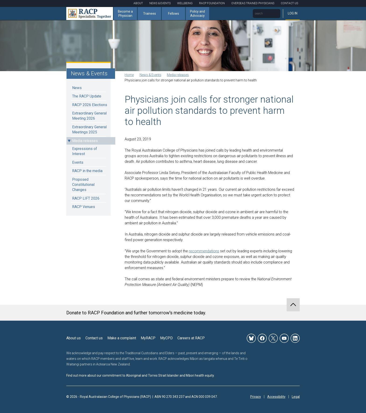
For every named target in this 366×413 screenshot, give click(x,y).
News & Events (160, 3)
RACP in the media (87, 171)
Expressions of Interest (84, 151)
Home (129, 75)
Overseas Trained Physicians (252, 3)
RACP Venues (83, 207)
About (138, 3)
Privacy (255, 397)
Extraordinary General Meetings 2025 (89, 129)
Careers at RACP (191, 338)
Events (77, 162)
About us (73, 338)
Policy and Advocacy (197, 13)
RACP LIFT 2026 (85, 198)
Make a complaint (121, 338)
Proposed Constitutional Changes (83, 184)
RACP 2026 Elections (89, 105)
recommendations (204, 251)
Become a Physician (125, 13)
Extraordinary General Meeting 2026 (89, 116)
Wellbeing (185, 3)
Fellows (173, 13)
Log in (292, 13)
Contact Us (289, 3)
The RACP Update (86, 96)
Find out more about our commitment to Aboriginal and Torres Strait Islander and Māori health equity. (140, 375)
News (77, 88)
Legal (296, 397)
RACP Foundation (212, 3)
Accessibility (276, 397)
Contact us (94, 338)
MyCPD (166, 338)
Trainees (149, 13)
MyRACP (148, 338)
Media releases (85, 141)
